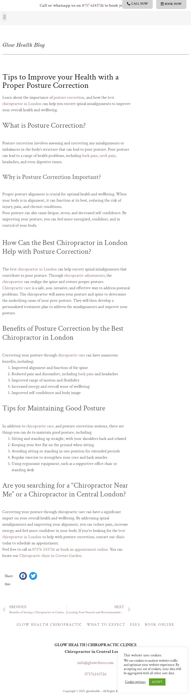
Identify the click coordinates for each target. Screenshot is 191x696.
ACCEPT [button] (157, 682)
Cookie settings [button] (135, 682)
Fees (135, 624)
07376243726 (96, 674)
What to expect (106, 624)
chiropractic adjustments (84, 275)
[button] (4, 17)
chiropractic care (71, 355)
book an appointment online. (85, 549)
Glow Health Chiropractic (49, 624)
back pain (90, 155)
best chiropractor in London (33, 269)
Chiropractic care (16, 288)
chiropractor (12, 281)
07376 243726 (43, 549)
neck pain (108, 155)
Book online (159, 624)
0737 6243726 (93, 5)
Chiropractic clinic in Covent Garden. (50, 555)
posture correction (69, 97)
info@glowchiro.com (95, 663)
